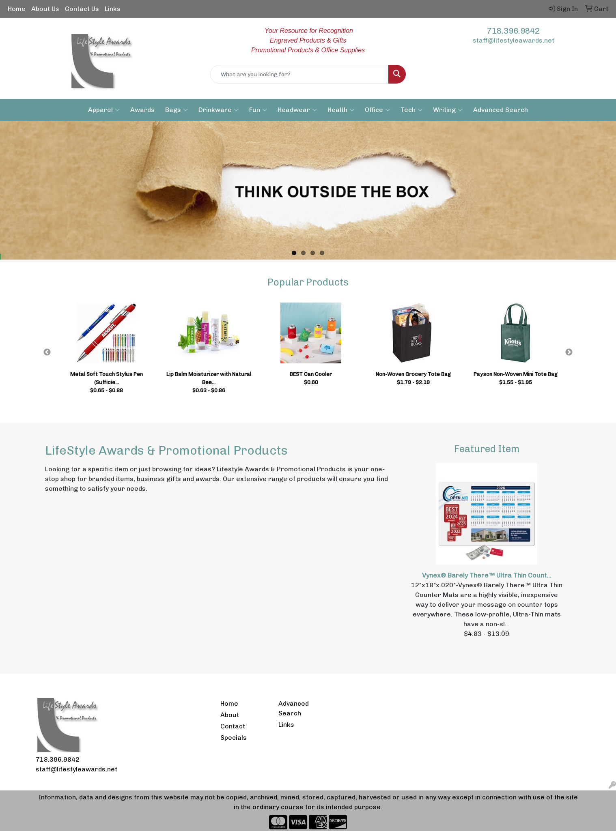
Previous (47, 352)
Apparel (104, 110)
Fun (258, 110)
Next (569, 352)
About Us (45, 9)
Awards (142, 110)
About (229, 715)
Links (113, 9)
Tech (411, 110)
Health (340, 110)
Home (17, 9)
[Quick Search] (299, 74)
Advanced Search (500, 110)
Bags (176, 110)
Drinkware (218, 110)
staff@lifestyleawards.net (513, 40)
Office (377, 110)
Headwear (297, 110)
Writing (448, 110)
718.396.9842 (513, 31)
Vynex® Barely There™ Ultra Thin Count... (486, 575)
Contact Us (82, 9)
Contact (232, 726)
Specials (233, 737)
